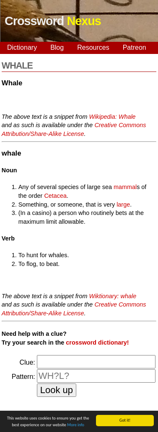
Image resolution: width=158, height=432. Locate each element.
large (123, 204)
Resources (93, 47)
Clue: (27, 362)
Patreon (134, 47)
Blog (57, 47)
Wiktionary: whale (113, 296)
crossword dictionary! (97, 342)
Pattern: (23, 376)
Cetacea (55, 195)
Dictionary (22, 47)
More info (75, 426)
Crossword (53, 21)
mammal (125, 187)
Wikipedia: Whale (112, 116)
